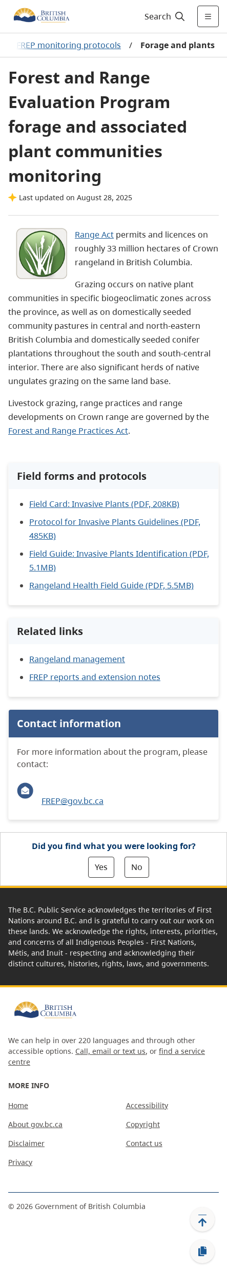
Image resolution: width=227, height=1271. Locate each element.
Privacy (20, 1162)
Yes (101, 867)
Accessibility (147, 1105)
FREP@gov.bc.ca (73, 801)
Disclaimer (26, 1143)
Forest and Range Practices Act (68, 430)
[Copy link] (202, 1251)
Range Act (94, 234)
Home (18, 1105)
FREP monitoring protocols (68, 45)
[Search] (163, 16)
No (136, 867)
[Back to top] (202, 1219)
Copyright (143, 1124)
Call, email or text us (110, 1051)
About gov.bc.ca (35, 1124)
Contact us (144, 1143)
